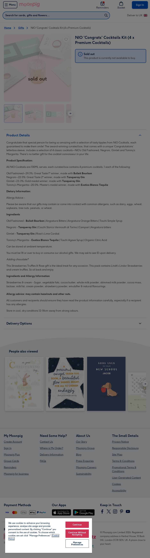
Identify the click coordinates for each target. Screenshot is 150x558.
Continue (77, 525)
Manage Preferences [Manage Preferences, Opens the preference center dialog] (77, 543)
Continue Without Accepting (77, 533)
